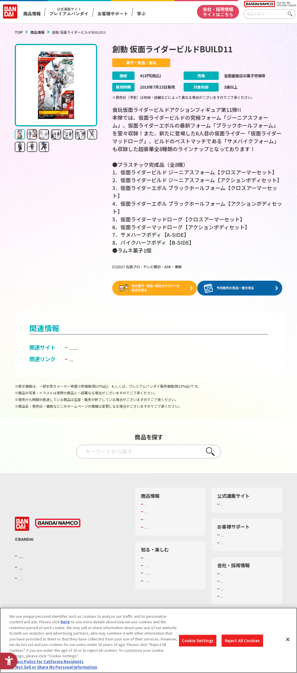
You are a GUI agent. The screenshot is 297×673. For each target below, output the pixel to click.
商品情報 (37, 32)
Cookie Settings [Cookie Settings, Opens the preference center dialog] (197, 641)
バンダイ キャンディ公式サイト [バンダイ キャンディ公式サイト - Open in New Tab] (106, 347)
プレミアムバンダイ (238, 503)
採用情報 (228, 580)
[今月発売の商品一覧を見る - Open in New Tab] (241, 288)
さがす (291, 14)
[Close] (287, 640)
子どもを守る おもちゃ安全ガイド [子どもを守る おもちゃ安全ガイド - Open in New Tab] (108, 358)
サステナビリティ (236, 588)
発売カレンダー (158, 511)
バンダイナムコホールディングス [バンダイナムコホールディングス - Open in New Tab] (53, 567)
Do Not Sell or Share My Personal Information (53, 668)
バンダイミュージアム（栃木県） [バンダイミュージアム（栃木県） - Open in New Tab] (172, 585)
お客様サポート (112, 13)
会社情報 (228, 573)
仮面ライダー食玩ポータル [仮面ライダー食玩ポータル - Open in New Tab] (175, 347)
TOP (19, 32)
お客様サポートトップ (240, 534)
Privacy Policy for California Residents (46, 662)
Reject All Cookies (242, 641)
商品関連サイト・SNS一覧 (167, 526)
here (65, 622)
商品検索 (152, 503)
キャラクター (156, 519)
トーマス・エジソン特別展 (167, 565)
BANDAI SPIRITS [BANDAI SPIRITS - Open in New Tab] (36, 578)
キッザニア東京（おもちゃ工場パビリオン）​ (171, 575)
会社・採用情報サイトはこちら (218, 11)
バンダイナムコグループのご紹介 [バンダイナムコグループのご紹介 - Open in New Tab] (53, 555)
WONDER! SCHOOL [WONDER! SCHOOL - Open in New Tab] (161, 557)
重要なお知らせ (234, 542)
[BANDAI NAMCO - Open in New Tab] (57, 523)
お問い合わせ (232, 596)
